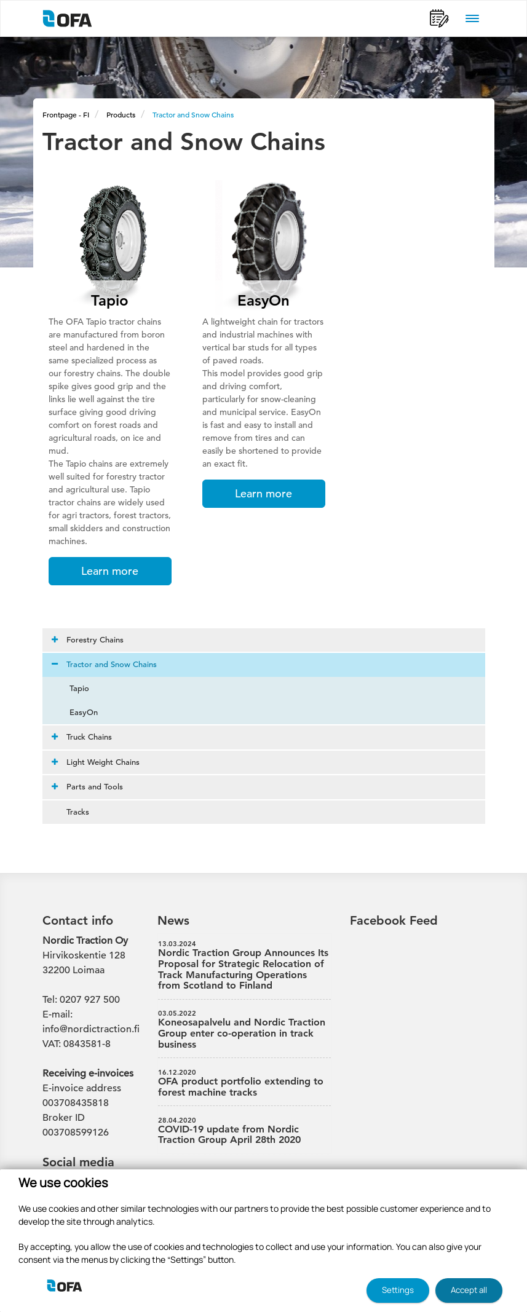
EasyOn (76, 712)
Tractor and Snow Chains (193, 114)
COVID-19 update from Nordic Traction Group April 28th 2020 (244, 1131)
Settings (398, 1289)
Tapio (72, 688)
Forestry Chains (88, 639)
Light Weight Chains (96, 762)
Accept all (469, 1289)
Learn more (109, 571)
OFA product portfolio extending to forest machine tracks (244, 1083)
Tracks (70, 812)
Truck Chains (82, 737)
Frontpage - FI (65, 114)
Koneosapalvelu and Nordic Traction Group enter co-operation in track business (244, 1029)
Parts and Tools (87, 786)
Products (120, 114)
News (173, 920)
